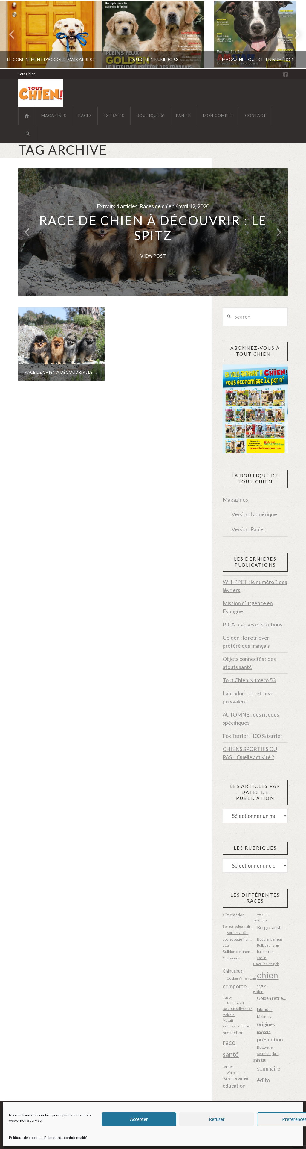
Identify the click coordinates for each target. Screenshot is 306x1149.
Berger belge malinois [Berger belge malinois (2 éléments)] (238, 926)
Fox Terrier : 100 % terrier (252, 735)
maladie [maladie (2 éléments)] (229, 1015)
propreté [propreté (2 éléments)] (263, 1032)
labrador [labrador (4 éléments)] (264, 1009)
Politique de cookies (25, 1137)
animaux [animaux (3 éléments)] (260, 920)
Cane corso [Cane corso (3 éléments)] (232, 958)
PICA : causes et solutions (252, 624)
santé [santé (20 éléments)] (231, 1054)
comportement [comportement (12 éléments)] (238, 986)
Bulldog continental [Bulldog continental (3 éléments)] (238, 951)
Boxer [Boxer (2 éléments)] (227, 945)
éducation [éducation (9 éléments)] (234, 1086)
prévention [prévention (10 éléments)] (270, 1039)
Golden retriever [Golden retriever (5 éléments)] (272, 998)
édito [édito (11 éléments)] (263, 1080)
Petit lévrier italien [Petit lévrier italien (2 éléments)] (237, 1026)
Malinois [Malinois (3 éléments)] (264, 1016)
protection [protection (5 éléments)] (233, 1032)
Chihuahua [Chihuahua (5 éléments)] (233, 971)
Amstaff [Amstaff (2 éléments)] (263, 914)
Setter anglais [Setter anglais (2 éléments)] (267, 1054)
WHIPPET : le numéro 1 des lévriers (255, 586)
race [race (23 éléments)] (229, 1043)
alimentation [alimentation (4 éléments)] (233, 914)
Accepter (139, 1119)
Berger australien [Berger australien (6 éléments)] (272, 927)
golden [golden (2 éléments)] (258, 992)
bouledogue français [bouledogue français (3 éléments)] (238, 939)
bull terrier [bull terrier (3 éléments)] (265, 951)
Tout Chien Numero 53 (249, 680)
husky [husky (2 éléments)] (227, 997)
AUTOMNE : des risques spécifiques (251, 718)
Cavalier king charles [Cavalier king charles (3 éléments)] (268, 964)
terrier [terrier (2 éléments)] (228, 1066)
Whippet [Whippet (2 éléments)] (233, 1072)
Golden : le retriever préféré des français (246, 641)
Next (293, 34)
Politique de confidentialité (65, 1137)
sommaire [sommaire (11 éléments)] (268, 1068)
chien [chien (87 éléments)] (267, 975)
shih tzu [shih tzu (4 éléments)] (259, 1060)
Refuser (217, 1119)
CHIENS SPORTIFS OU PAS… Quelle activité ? (250, 753)
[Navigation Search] (27, 134)
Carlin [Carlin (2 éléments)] (261, 958)
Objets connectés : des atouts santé (249, 663)
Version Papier (249, 529)
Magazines (235, 499)
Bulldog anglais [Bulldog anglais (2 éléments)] (268, 945)
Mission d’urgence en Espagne (248, 607)
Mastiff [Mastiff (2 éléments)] (228, 1020)
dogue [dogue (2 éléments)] (261, 986)
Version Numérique (254, 514)
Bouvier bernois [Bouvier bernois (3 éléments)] (270, 939)
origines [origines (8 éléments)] (266, 1024)
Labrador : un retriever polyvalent (249, 697)
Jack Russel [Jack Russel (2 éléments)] (235, 1003)
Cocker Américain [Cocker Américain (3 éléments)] (241, 978)
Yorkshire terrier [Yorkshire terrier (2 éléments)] (236, 1078)
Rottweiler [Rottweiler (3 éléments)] (265, 1047)
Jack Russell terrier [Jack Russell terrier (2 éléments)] (237, 1009)
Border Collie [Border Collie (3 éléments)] (237, 932)
